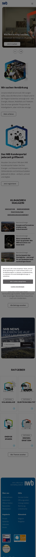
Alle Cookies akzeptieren (18, 281)
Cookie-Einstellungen (17, 287)
